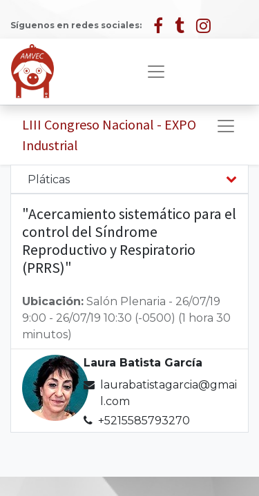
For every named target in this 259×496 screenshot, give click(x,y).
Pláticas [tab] (49, 179)
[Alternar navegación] (226, 126)
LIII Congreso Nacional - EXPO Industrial (109, 135)
